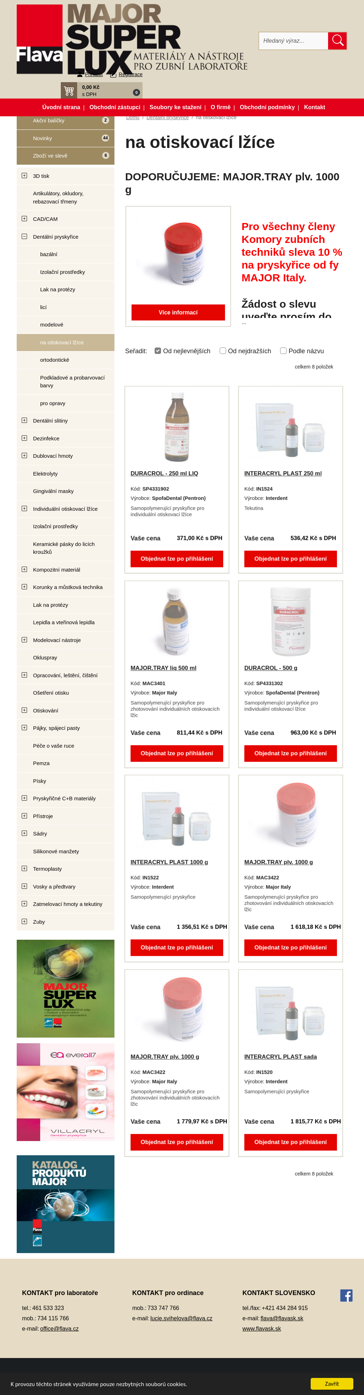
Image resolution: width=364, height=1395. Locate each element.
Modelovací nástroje (57, 640)
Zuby (39, 922)
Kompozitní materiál (56, 570)
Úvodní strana (61, 107)
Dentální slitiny (50, 421)
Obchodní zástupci (115, 107)
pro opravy (52, 403)
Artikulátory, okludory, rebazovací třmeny (58, 197)
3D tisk (41, 176)
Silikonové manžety (56, 851)
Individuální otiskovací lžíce (65, 509)
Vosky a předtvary (54, 887)
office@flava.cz (59, 1329)
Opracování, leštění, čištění (65, 675)
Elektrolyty (45, 474)
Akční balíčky (63, 123)
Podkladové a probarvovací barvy (72, 382)
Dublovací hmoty (53, 456)
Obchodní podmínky (267, 107)
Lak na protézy (57, 289)
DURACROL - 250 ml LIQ (165, 474)
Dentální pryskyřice (56, 237)
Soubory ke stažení (176, 107)
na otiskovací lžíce (62, 342)
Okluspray (45, 657)
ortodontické (54, 360)
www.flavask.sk (261, 1329)
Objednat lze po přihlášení (176, 557)
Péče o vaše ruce (53, 746)
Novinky (63, 140)
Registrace (131, 74)
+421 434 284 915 (285, 1308)
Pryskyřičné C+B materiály (64, 798)
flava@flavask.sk (282, 1318)
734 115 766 (53, 1318)
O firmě (221, 107)
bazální (48, 254)
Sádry (40, 834)
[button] (102, 90)
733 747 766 (163, 1308)
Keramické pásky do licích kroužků (64, 548)
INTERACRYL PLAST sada (280, 1057)
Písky (39, 781)
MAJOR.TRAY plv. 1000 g (278, 862)
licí (43, 307)
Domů (132, 117)
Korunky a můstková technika (68, 587)
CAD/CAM (45, 219)
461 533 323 (48, 1308)
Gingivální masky (53, 491)
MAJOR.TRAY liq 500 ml (164, 668)
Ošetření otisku (51, 693)
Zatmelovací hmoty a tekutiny (67, 904)
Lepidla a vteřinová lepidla (64, 622)
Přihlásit (94, 74)
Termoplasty (47, 869)
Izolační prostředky (62, 272)
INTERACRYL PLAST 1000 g (169, 862)
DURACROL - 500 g (271, 668)
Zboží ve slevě (63, 158)
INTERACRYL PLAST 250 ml (283, 474)
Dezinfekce (46, 438)
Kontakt (314, 107)
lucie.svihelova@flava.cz (181, 1318)
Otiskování (45, 710)
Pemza (41, 763)
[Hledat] (293, 40)
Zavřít (332, 1384)
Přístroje (43, 816)
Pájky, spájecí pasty (56, 728)
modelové (51, 325)
